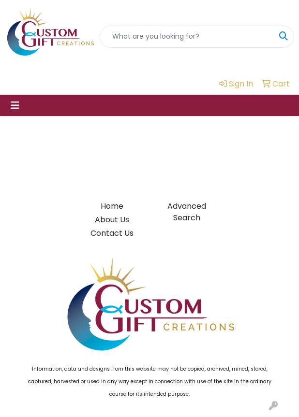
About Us (112, 219)
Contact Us (112, 233)
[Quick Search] (187, 37)
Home (112, 206)
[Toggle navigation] (15, 105)
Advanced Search (186, 212)
